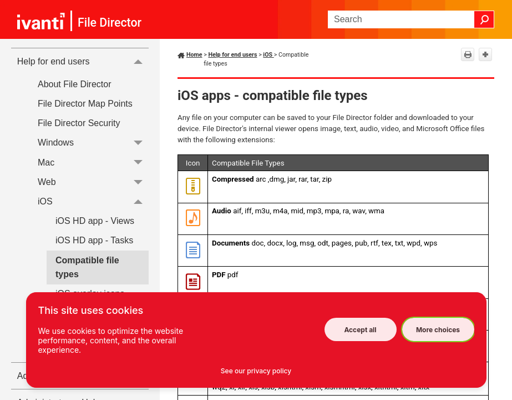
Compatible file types (87, 267)
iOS (93, 201)
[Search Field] (411, 19)
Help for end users (83, 61)
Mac (93, 162)
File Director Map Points (85, 103)
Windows (93, 143)
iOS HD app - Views (94, 221)
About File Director (74, 84)
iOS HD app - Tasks (94, 240)
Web (93, 182)
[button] (484, 19)
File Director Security (79, 123)
